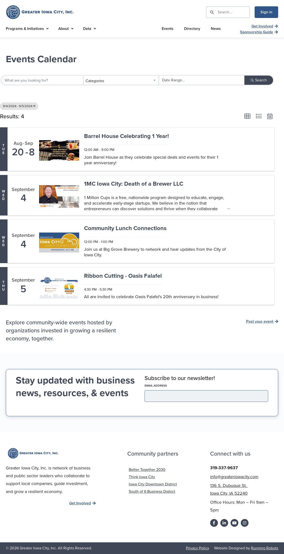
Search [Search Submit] (259, 80)
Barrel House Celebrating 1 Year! (126, 136)
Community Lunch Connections (125, 229)
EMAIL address (164, 385)
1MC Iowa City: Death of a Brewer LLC (133, 184)
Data (89, 28)
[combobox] (121, 80)
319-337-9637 (224, 468)
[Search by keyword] (42, 80)
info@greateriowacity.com (234, 477)
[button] (247, 116)
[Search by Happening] (202, 80)
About (65, 28)
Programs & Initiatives (27, 28)
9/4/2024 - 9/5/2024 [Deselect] (19, 106)
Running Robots (264, 548)
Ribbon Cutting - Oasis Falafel (123, 276)
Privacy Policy (197, 548)
